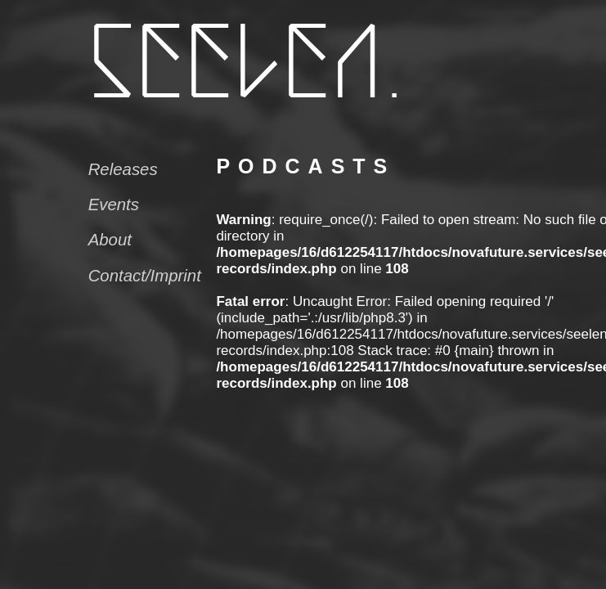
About (110, 240)
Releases (123, 169)
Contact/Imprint (144, 276)
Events (113, 205)
